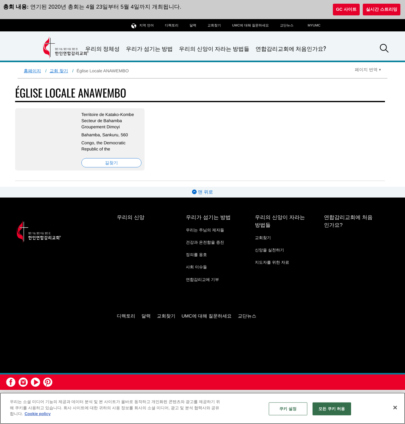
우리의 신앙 (131, 217)
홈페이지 (32, 70)
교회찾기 (214, 25)
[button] (384, 49)
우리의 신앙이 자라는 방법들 (214, 49)
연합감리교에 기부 (202, 279)
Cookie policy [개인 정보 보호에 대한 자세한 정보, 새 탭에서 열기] (38, 413)
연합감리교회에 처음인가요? (291, 49)
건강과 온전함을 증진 (205, 242)
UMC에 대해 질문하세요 (250, 25)
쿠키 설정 (288, 408)
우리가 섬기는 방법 (149, 49)
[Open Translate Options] (368, 69)
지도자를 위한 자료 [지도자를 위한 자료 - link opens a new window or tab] (272, 262)
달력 (193, 25)
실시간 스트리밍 (381, 9)
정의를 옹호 (196, 254)
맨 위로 (202, 192)
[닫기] (395, 407)
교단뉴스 (286, 25)
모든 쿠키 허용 (331, 408)
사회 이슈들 (196, 267)
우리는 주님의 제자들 (205, 230)
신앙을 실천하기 (269, 250)
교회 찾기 (59, 70)
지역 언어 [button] (142, 25)
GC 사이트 (346, 9)
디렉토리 (171, 25)
